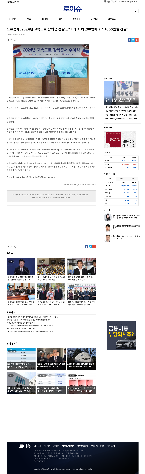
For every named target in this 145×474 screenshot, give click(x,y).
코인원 (132, 179)
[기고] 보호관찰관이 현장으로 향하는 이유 (126, 227)
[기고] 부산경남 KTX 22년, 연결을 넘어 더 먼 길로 (126, 237)
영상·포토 (111, 19)
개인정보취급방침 (68, 446)
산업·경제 (76, 19)
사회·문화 (45, 19)
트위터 (133, 40)
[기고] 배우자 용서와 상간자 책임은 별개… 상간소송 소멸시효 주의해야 (127, 217)
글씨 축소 (8, 40)
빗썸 (110, 179)
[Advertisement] (29, 222)
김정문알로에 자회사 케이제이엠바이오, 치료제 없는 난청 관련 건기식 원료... (32, 317)
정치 (60, 19)
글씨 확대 (11, 40)
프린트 (15, 40)
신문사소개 (37, 446)
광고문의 (56, 446)
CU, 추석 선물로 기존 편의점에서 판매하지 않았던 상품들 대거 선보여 (30, 332)
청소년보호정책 (82, 446)
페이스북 (129, 40)
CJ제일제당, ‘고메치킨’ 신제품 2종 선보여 (21, 323)
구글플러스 (137, 40)
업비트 (121, 179)
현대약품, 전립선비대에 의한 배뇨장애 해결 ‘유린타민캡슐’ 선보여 (28, 320)
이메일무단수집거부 (97, 446)
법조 (29, 19)
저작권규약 (111, 446)
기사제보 (47, 446)
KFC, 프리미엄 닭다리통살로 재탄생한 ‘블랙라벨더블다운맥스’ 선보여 (30, 326)
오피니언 (94, 19)
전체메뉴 (14, 19)
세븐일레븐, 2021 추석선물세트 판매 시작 (21, 329)
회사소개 (133, 2)
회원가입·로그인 (124, 2)
